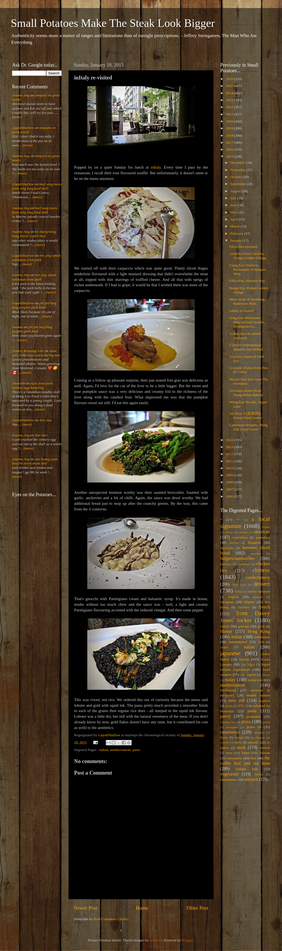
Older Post (197, 908)
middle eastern (258, 695)
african (229, 532)
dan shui (45, 420)
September (238, 184)
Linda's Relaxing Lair (28, 351)
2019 (230, 128)
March (235, 226)
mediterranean (120, 750)
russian (239, 737)
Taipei (245, 753)
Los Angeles (248, 675)
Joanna (17, 327)
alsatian (243, 532)
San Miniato (257, 737)
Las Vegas (248, 664)
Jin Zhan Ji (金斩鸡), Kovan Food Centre (245, 415)
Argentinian (240, 537)
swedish (264, 748)
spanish (253, 742)
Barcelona (226, 548)
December (238, 163)
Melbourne (228, 690)
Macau (266, 674)
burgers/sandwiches (237, 558)
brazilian (256, 553)
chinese (261, 570)
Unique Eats (247, 769)
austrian (233, 542)
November (238, 170)
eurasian (258, 596)
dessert (262, 583)
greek (261, 626)
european (226, 602)
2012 (230, 454)
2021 (230, 114)
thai (253, 758)
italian (103, 750)
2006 (230, 496)
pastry (225, 716)
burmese (225, 564)
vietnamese (228, 780)
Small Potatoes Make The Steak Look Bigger (113, 23)
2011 (230, 461)
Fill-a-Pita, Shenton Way (247, 281)
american (262, 531)
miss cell (236, 700)
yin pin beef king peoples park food (34, 305)
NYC (241, 706)
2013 (230, 447)
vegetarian (229, 774)
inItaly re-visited (241, 311)
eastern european (258, 591)
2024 (230, 93)
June (234, 205)
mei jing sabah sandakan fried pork (36, 257)
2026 (230, 79)
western (251, 779)
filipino (249, 602)
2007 (230, 489)
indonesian (262, 637)
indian (236, 636)
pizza (246, 721)
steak (241, 747)
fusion (224, 626)
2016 (230, 149)
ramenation (230, 732)
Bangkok (254, 542)
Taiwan (264, 753)
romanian (259, 732)
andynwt (155, 940)
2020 (230, 121)
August (235, 191)
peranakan (253, 716)
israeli (224, 647)
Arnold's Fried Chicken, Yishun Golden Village (247, 256)
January (236, 240)
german (243, 626)
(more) (17, 117)
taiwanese (234, 758)
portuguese (232, 727)
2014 (230, 440)
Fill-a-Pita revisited (243, 247)
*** (238, 519)
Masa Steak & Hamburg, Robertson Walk (247, 301)
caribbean (244, 564)
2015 (230, 156)
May (234, 212)
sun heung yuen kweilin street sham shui (34, 461)
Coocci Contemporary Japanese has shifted (246, 347)
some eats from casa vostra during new (36, 353)
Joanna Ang (21, 95)
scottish (224, 742)
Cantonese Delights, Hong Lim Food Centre (248, 427)
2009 (230, 475)
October (236, 177)
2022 (230, 107)
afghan (266, 526)
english (233, 597)
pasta (136, 750)
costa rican (239, 584)
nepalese (264, 701)
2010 (230, 468)
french (264, 607)
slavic (238, 742)
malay (230, 679)
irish (261, 642)
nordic (229, 705)
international (238, 642)
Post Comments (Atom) (111, 919)
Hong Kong (259, 631)
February (237, 233)
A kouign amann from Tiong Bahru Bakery (246, 393)
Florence (243, 607)
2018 (230, 135)
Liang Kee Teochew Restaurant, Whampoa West (247, 269)
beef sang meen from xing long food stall (37, 186)
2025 (230, 86)
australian (263, 537)
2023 (230, 100)
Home (142, 908)
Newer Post (85, 908)
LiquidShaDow (23, 128)
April (234, 219)
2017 (230, 142)
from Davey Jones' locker (245, 616)
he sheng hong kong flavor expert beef (34, 234)
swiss (229, 753)
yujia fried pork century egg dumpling (32, 385)
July (233, 198)
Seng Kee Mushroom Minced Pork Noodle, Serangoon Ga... (247, 322)
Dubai (238, 591)
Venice (258, 774)
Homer (226, 631)
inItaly (156, 167)
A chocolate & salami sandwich (245, 336)
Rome (224, 737)
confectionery (258, 577)
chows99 (18, 383)
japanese (230, 653)
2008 (230, 482)
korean (244, 659)
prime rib (254, 727)
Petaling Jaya (228, 722)
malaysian (255, 680)
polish (266, 722)
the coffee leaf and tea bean (245, 761)
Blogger (187, 940)
